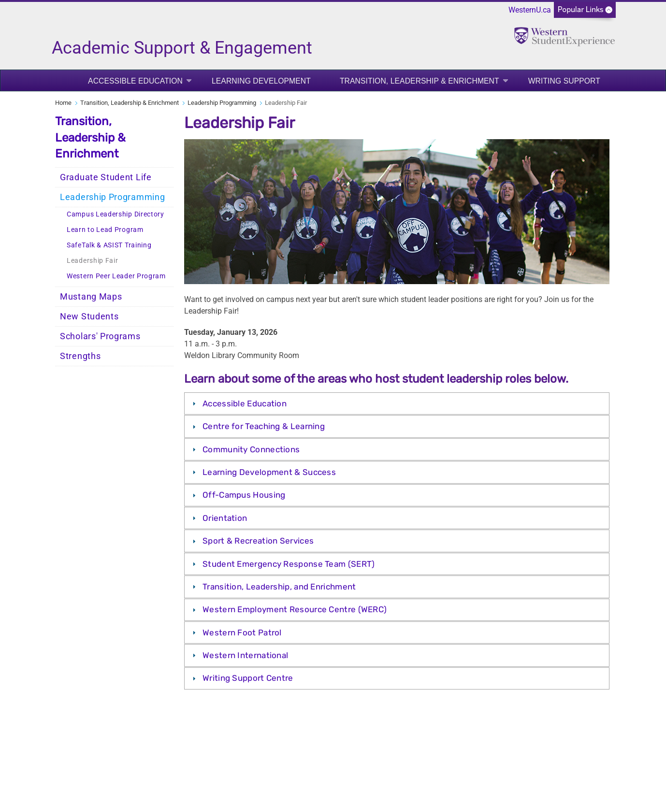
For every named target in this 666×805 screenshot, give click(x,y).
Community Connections (251, 449)
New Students (89, 316)
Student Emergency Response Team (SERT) (289, 564)
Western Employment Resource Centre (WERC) (295, 609)
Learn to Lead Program (105, 230)
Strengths (80, 356)
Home (63, 102)
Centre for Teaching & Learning (264, 426)
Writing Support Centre (248, 678)
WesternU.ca (529, 9)
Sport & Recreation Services (258, 541)
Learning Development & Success (269, 472)
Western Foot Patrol (242, 632)
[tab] (396, 403)
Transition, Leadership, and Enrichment (279, 586)
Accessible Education (135, 81)
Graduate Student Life (106, 177)
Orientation (225, 518)
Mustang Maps (91, 297)
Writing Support (564, 81)
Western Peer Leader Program (116, 276)
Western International (245, 655)
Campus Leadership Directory (115, 214)
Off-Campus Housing (244, 495)
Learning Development (261, 81)
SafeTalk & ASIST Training (109, 245)
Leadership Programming (222, 102)
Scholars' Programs (100, 336)
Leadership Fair (92, 261)
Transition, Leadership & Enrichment (419, 81)
